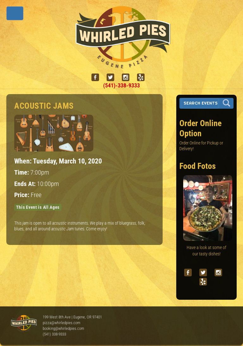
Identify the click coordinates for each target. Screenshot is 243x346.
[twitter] (113, 77)
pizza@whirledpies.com (61, 322)
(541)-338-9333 (121, 85)
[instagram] (128, 77)
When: (23, 161)
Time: (22, 172)
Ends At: (25, 184)
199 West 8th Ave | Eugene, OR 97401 (72, 317)
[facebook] (97, 77)
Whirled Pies (24, 323)
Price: (22, 195)
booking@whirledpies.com (63, 328)
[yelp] (143, 77)
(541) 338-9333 (54, 334)
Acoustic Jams (44, 106)
